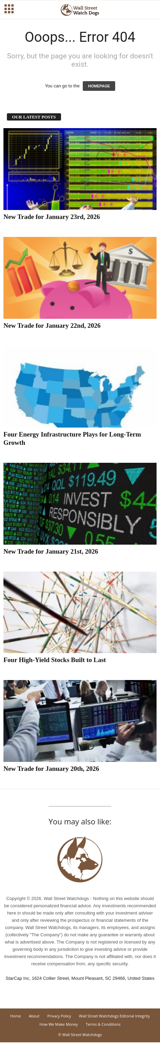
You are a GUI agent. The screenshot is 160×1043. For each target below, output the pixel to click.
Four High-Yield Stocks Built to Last (54, 659)
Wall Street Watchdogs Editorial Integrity (114, 1015)
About (34, 1015)
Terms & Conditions (103, 1024)
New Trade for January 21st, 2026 (50, 551)
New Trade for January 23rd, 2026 (51, 216)
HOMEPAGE (99, 86)
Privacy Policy (59, 1015)
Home (15, 1015)
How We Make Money (59, 1024)
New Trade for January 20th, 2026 (51, 768)
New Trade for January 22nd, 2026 (52, 325)
